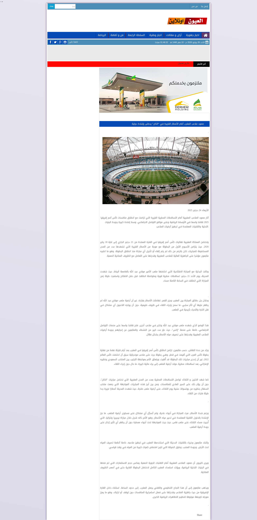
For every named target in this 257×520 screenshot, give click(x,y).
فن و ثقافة (116, 35)
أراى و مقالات (174, 35)
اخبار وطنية (155, 35)
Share (199, 515)
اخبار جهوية (192, 35)
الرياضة (102, 35)
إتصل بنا (204, 6)
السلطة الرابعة (136, 35)
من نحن (194, 6)
